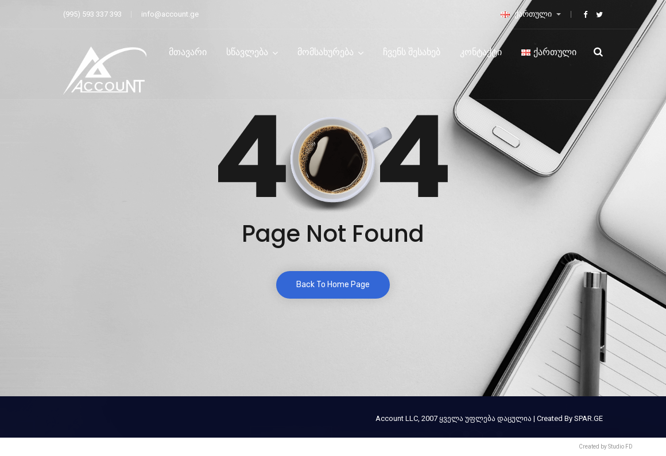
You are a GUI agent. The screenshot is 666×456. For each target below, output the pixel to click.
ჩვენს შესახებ (411, 52)
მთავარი (188, 52)
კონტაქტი (481, 52)
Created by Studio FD (606, 446)
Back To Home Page (333, 284)
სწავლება (247, 52)
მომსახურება (325, 52)
